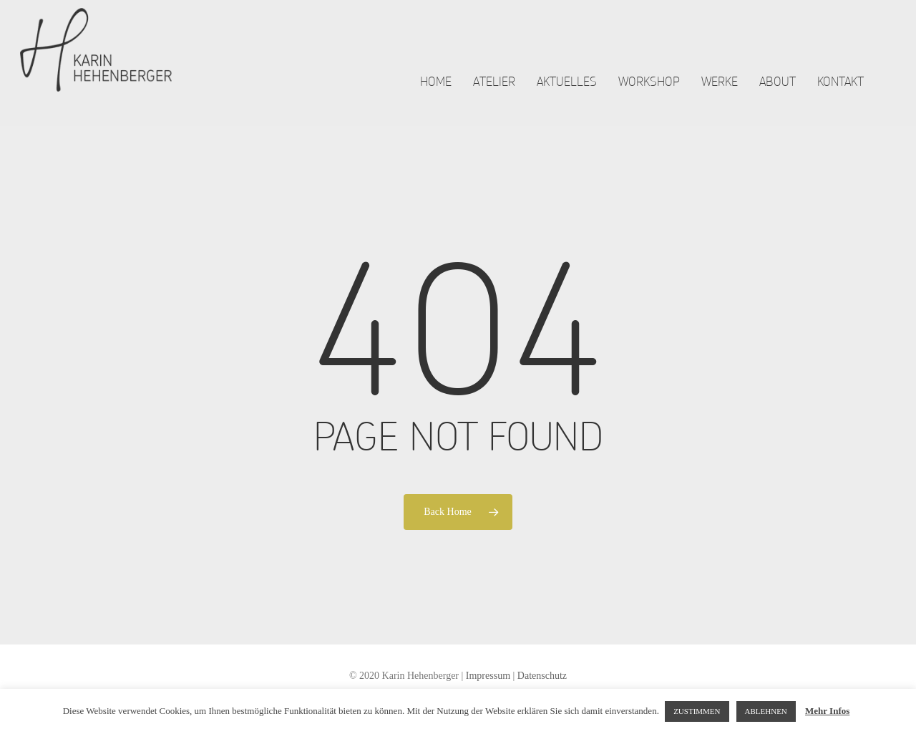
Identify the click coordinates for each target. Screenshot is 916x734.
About (777, 93)
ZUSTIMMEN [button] (696, 711)
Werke (719, 93)
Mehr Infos (827, 710)
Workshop (649, 93)
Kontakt (840, 93)
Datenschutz (542, 675)
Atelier (494, 93)
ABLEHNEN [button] (766, 711)
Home (436, 93)
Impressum (488, 675)
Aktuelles (567, 93)
